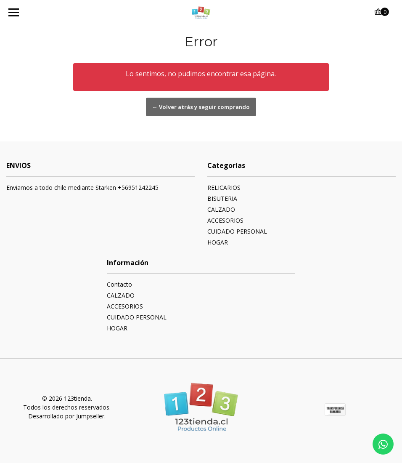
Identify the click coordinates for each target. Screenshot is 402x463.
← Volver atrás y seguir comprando (201, 107)
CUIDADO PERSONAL (237, 231)
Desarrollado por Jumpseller (66, 416)
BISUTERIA (222, 198)
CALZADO (221, 209)
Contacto (119, 284)
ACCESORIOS (225, 220)
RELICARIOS (224, 188)
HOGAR (217, 242)
